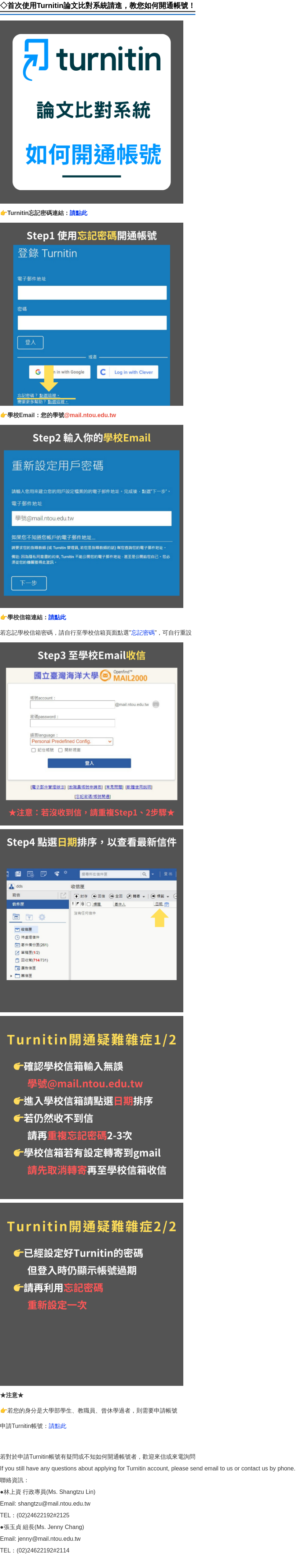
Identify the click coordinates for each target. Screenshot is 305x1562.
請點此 (78, 213)
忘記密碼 (143, 633)
